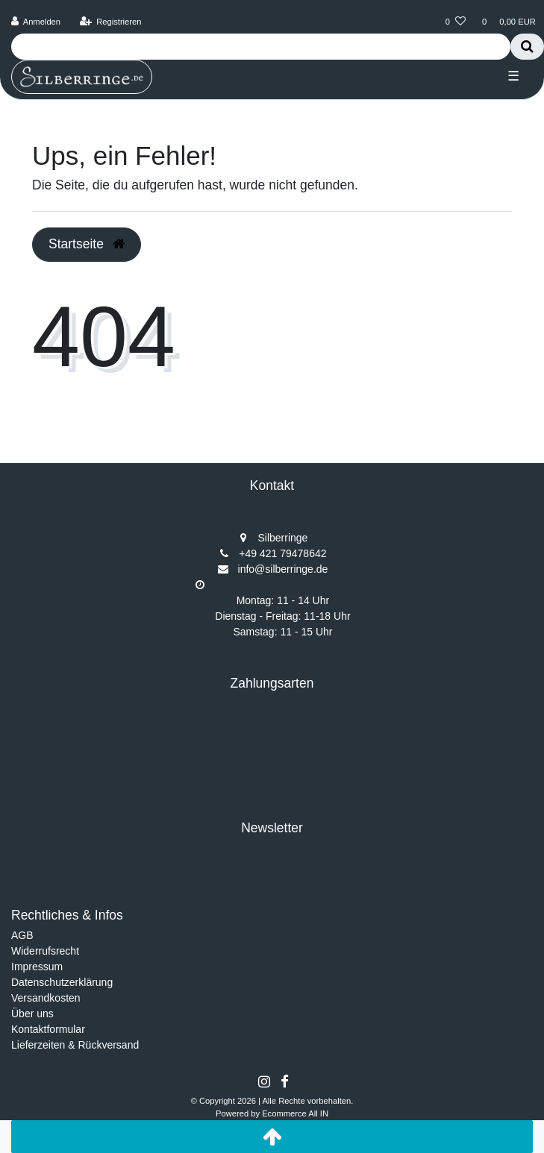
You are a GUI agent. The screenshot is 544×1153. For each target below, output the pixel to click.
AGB (22, 935)
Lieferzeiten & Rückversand (75, 1045)
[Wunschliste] (455, 22)
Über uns (32, 1014)
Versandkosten (46, 998)
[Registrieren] (110, 22)
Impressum (37, 967)
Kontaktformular (48, 1029)
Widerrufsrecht (45, 951)
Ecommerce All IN (295, 1113)
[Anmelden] (36, 22)
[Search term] (260, 47)
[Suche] (527, 47)
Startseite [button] (87, 243)
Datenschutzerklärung (62, 982)
